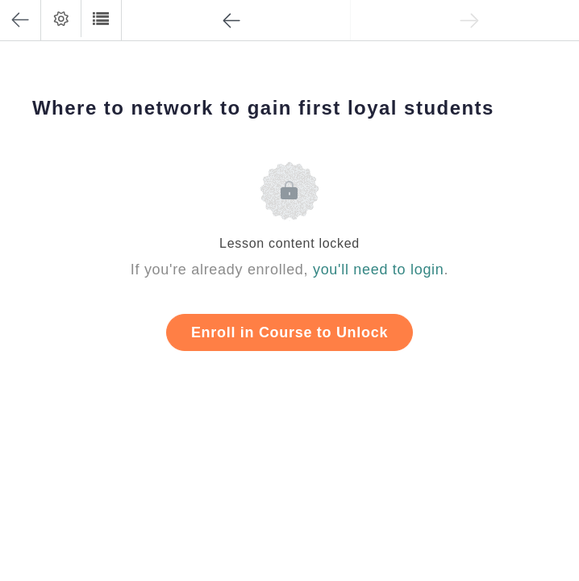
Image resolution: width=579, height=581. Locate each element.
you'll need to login (378, 269)
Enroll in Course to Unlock (289, 332)
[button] (101, 18)
